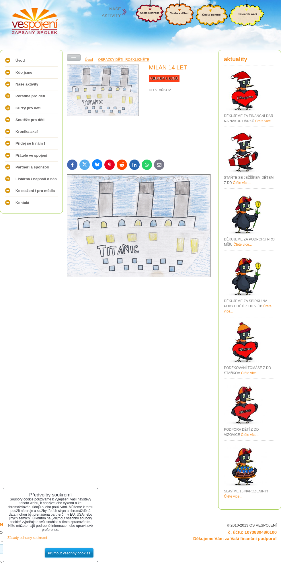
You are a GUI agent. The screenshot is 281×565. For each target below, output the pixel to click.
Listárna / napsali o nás (36, 179)
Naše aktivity (26, 84)
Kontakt (22, 203)
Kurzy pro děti (27, 108)
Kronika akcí (26, 131)
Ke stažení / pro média (35, 191)
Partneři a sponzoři (32, 167)
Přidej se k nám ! (30, 143)
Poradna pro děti (30, 96)
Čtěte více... (264, 121)
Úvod (20, 60)
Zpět (74, 57)
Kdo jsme (23, 72)
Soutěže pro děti (29, 120)
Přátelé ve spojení (31, 155)
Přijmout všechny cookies (69, 553)
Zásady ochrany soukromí (27, 538)
